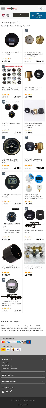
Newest (13, 26)
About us (5, 363)
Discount (26, 26)
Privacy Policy (7, 366)
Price (19, 26)
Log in (40, 8)
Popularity (5, 26)
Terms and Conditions (9, 369)
